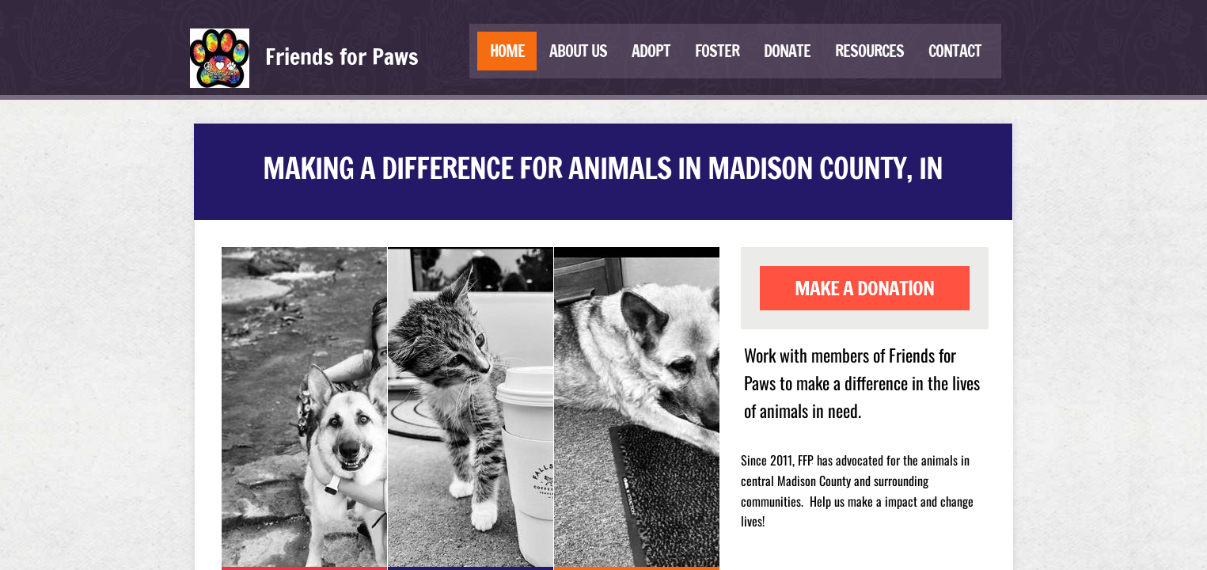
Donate (787, 51)
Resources (869, 51)
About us (578, 51)
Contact (954, 51)
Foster (717, 51)
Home (507, 51)
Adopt (651, 51)
